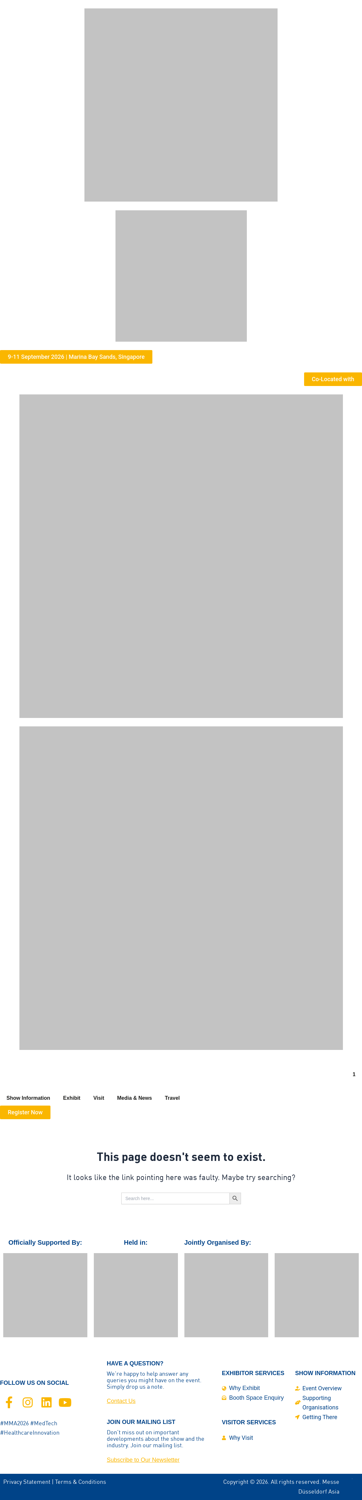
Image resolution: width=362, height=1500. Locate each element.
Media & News (134, 1098)
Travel (172, 1098)
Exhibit (71, 1098)
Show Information (28, 1098)
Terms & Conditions (80, 1481)
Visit (98, 1098)
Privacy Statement (26, 1481)
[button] (76, 357)
